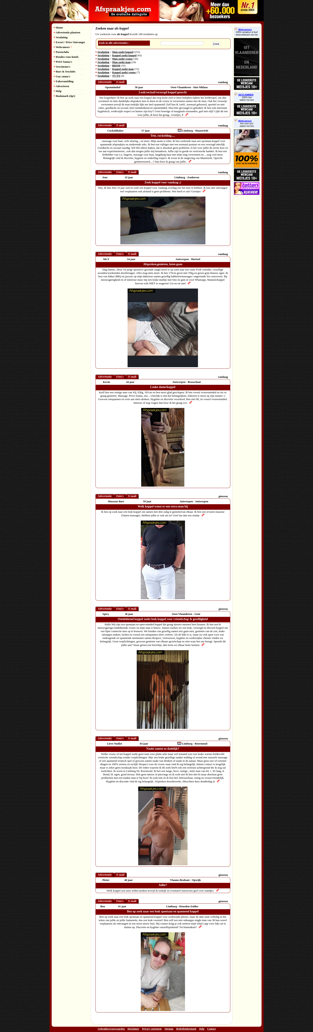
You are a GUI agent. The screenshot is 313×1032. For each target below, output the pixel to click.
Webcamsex (63, 47)
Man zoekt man (121, 62)
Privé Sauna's (63, 61)
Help (58, 91)
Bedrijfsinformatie (186, 1028)
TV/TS (116, 75)
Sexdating (61, 37)
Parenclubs (61, 52)
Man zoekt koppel (123, 52)
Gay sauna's (62, 76)
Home (58, 27)
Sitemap (168, 1028)
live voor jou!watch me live (247, 124)
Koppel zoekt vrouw (124, 72)
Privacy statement (152, 1028)
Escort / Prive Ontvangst (69, 42)
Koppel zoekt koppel (124, 55)
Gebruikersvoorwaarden (111, 1028)
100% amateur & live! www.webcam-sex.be (247, 33)
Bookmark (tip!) (64, 96)
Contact (211, 1028)
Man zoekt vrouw (122, 58)
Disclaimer (133, 1028)
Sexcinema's (62, 66)
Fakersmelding (64, 81)
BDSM (116, 65)
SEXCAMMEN (244, 94)
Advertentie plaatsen (67, 32)
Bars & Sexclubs (64, 71)
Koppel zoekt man (123, 69)
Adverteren (61, 86)
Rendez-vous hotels (66, 56)
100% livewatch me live (247, 98)
